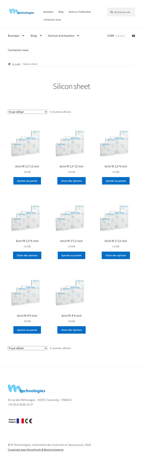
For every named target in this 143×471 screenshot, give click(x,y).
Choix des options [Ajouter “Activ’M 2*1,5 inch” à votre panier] (115, 255)
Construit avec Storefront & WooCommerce (35, 449)
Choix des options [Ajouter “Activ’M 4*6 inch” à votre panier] (71, 330)
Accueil (16, 64)
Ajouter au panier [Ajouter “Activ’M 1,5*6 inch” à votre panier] (116, 180)
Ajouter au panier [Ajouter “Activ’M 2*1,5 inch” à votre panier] (71, 255)
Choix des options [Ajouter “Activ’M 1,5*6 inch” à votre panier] (27, 255)
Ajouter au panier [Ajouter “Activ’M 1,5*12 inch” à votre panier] (27, 180)
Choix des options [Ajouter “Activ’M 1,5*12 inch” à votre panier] (71, 180)
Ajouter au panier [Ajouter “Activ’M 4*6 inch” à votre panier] (27, 330)
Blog (60, 11)
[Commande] (27, 112)
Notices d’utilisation (80, 11)
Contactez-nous (52, 19)
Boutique (48, 11)
